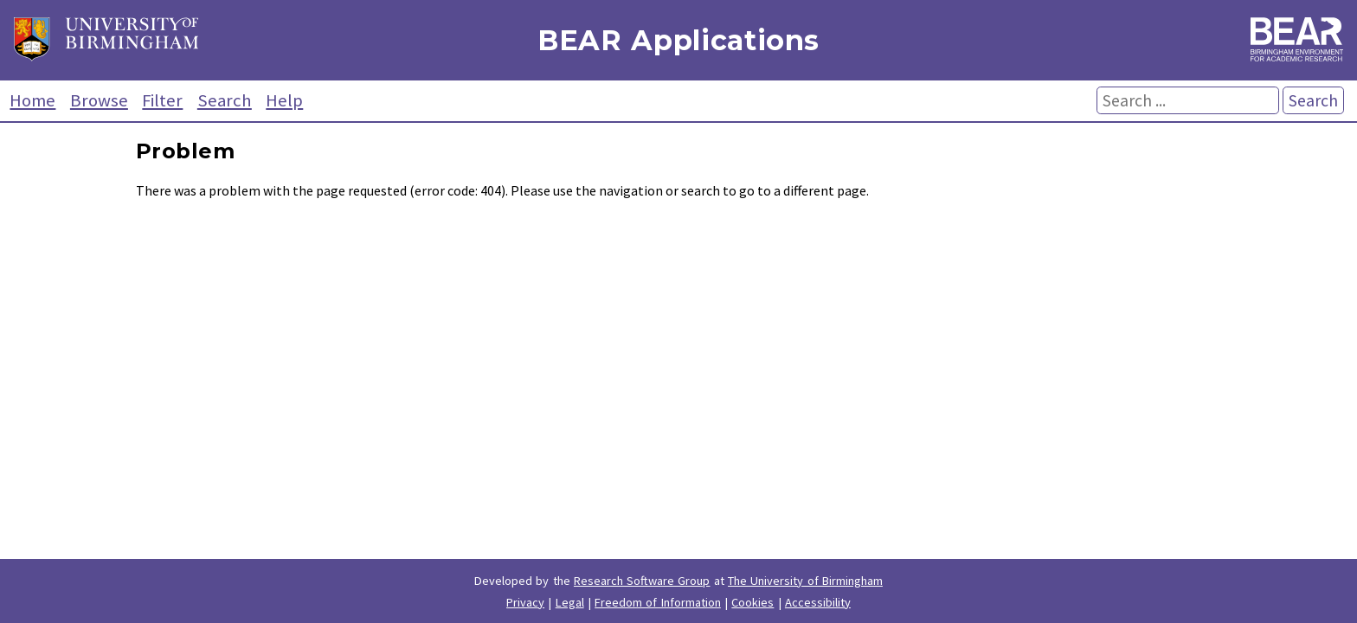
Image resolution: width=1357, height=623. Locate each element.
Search (224, 100)
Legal (570, 602)
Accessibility (818, 602)
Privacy (525, 602)
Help (284, 100)
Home (32, 100)
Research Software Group (642, 580)
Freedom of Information (658, 602)
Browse (99, 100)
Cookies (752, 602)
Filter (162, 100)
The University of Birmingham (805, 580)
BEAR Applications (678, 40)
